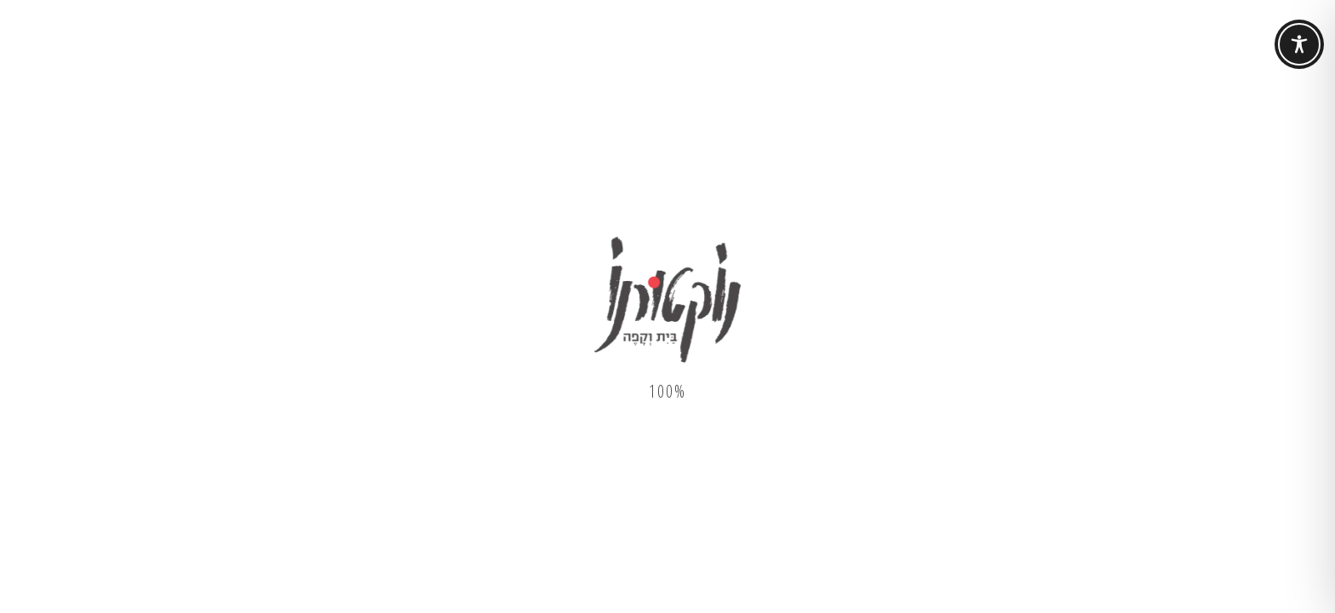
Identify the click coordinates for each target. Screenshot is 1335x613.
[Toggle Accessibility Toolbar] (1299, 44)
